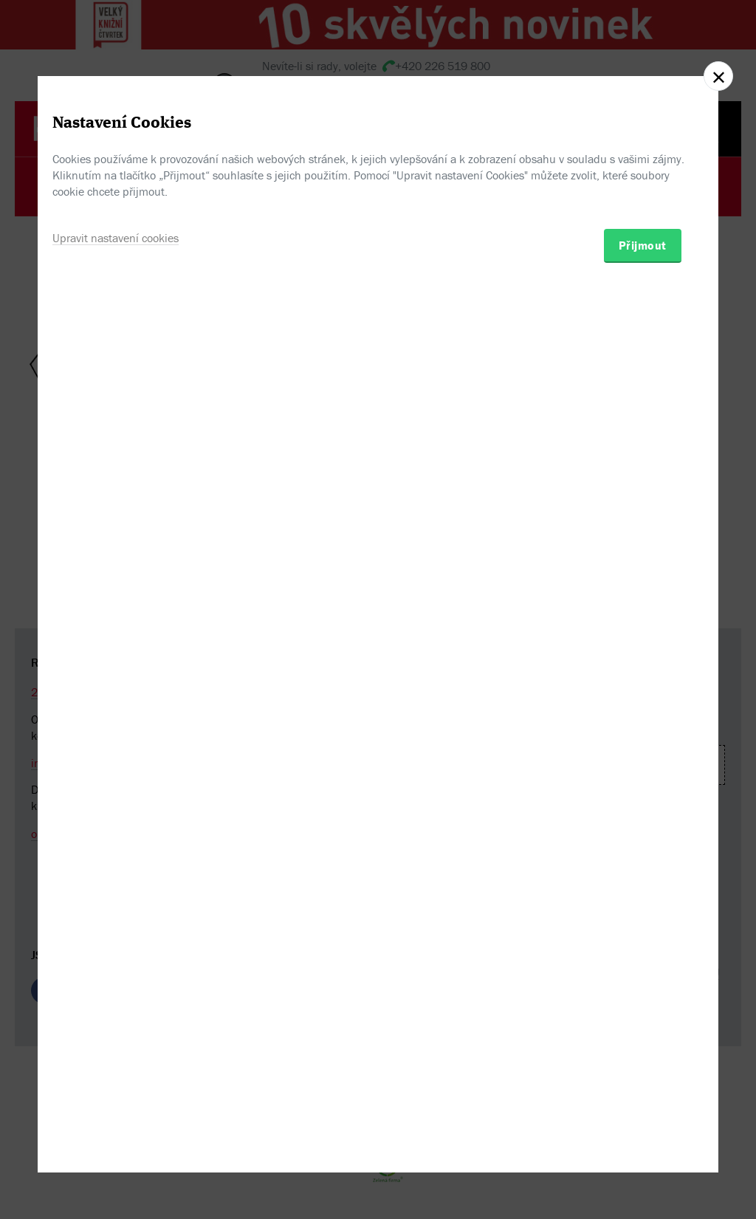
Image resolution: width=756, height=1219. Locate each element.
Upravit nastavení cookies (115, 685)
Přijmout (643, 692)
